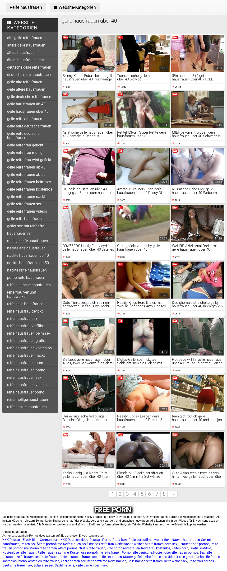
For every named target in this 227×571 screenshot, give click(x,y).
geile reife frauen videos (27, 211)
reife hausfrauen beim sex (29, 333)
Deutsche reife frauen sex (20, 557)
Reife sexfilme (97, 561)
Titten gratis (185, 557)
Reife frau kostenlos (155, 548)
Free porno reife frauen (123, 548)
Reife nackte (117, 561)
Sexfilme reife (64, 565)
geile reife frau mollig (24, 152)
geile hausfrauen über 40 (28, 111)
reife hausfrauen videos (26, 385)
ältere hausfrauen (22, 52)
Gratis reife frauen (92, 548)
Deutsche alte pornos (193, 544)
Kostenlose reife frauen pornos (175, 552)
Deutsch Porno (100, 540)
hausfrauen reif (20, 233)
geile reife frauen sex (24, 204)
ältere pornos (68, 548)
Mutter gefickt (133, 557)
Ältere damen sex (73, 561)
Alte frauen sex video (160, 557)
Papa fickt (119, 540)
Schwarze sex (43, 565)
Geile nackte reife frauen (145, 561)
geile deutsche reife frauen (29, 96)
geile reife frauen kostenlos (29, 189)
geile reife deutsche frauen (29, 126)
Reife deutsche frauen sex (78, 557)
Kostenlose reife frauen (19, 552)
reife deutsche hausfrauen (29, 285)
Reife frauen (49, 557)
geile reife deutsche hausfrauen (23, 135)
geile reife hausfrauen (25, 218)
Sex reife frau (104, 544)
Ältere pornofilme (49, 544)
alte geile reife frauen (24, 38)
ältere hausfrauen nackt (27, 60)
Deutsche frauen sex (17, 565)
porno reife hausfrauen (26, 277)
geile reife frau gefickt (25, 145)
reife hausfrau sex (22, 318)
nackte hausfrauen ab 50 (28, 263)
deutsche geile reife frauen (29, 67)
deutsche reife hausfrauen (29, 74)
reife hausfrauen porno (26, 370)
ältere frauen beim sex (161, 544)
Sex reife (205, 552)
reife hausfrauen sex (24, 377)
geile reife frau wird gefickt (29, 160)
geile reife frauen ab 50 (26, 174)
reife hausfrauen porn (25, 362)
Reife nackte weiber (129, 544)
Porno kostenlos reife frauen (38, 561)
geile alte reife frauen (24, 82)
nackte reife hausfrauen (27, 270)
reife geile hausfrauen (25, 304)
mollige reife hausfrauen (27, 241)
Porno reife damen (43, 548)
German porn (49, 540)
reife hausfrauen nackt (26, 355)
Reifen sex (28, 544)
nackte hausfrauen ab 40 (28, 255)
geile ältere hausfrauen (26, 89)
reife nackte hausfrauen (27, 407)
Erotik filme (31, 540)
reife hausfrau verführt (26, 326)
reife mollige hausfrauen (27, 399)
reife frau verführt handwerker (21, 294)
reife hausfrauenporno (25, 392)
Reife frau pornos (201, 561)
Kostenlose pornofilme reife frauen (95, 552)
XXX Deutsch (12, 540)
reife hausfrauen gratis (26, 340)
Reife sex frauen (110, 557)
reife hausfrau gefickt (25, 311)
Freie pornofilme (140, 540)
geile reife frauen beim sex (29, 182)
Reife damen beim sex (91, 565)
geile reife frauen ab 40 (26, 167)
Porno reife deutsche (137, 552)
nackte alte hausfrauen (26, 248)
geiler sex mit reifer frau (26, 226)
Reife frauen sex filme (53, 552)
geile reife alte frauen (24, 119)
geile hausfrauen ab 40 (26, 104)
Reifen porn (179, 548)
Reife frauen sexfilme (78, 544)
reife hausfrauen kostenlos (29, 348)
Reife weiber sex (175, 561)
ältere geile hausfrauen (26, 45)
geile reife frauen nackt (26, 196)
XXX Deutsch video (74, 540)
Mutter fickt (162, 540)
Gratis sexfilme (200, 548)
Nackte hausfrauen (186, 540)
